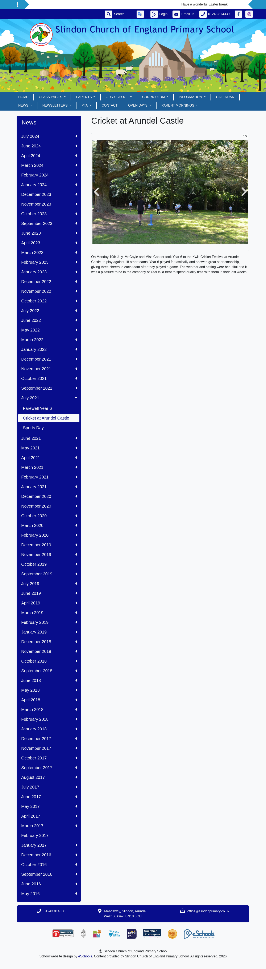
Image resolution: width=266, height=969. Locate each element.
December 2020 (49, 496)
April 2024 (49, 155)
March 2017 (49, 825)
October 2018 (49, 661)
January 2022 (49, 349)
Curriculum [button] (154, 97)
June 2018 (49, 680)
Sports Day (33, 427)
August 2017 (49, 777)
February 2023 (49, 262)
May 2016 (49, 893)
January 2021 (49, 486)
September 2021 (49, 388)
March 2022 (49, 339)
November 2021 (49, 368)
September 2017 (49, 767)
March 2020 (49, 525)
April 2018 (49, 700)
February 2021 (49, 477)
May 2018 (49, 690)
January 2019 (49, 632)
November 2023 (49, 204)
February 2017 (35, 835)
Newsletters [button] (55, 105)
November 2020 (49, 506)
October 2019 (49, 564)
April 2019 (49, 603)
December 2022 (49, 281)
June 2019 (49, 593)
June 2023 (49, 233)
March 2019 (49, 612)
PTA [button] (85, 105)
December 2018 (49, 641)
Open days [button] (138, 105)
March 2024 (49, 165)
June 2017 (49, 796)
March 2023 (49, 252)
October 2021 (49, 378)
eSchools (85, 956)
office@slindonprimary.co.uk (208, 911)
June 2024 (49, 146)
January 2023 (49, 272)
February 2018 (49, 719)
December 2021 (49, 359)
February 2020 (49, 535)
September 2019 (49, 574)
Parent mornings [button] (178, 105)
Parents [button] (84, 97)
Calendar (225, 97)
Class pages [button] (51, 97)
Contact (110, 105)
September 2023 (49, 223)
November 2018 (49, 651)
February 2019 (49, 622)
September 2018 (49, 670)
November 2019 (49, 554)
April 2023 (49, 243)
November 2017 (49, 748)
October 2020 (49, 515)
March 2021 (49, 467)
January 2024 (49, 184)
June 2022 (49, 320)
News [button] (23, 105)
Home (23, 97)
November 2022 (49, 291)
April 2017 (49, 816)
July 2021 (49, 398)
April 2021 (49, 457)
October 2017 (49, 758)
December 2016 (49, 855)
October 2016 (49, 864)
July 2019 (49, 583)
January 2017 (49, 845)
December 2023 (49, 194)
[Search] (122, 14)
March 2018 (49, 709)
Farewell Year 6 (37, 408)
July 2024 (49, 136)
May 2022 (49, 330)
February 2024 (49, 175)
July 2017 (49, 787)
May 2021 (49, 448)
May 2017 (49, 806)
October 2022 (49, 301)
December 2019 (49, 545)
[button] (96, 192)
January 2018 (49, 729)
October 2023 (49, 213)
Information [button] (191, 97)
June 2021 (49, 438)
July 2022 (49, 310)
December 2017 (49, 738)
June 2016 (49, 884)
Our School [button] (117, 97)
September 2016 (49, 874)
